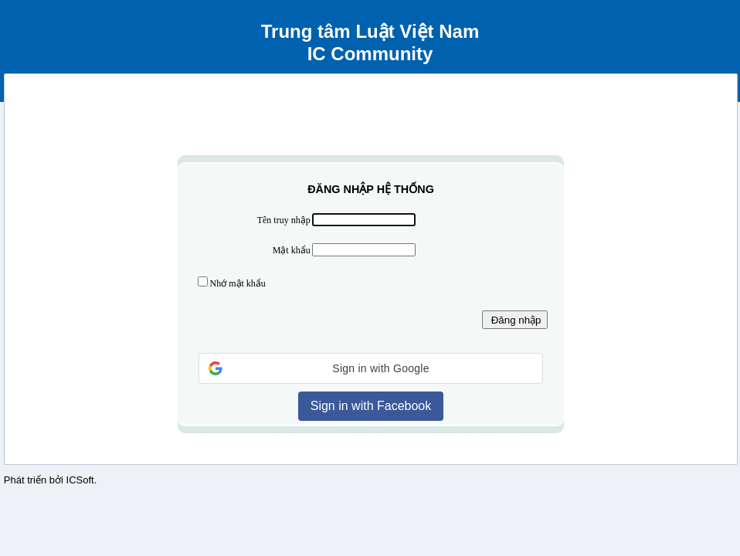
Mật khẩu (292, 250)
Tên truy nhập (284, 220)
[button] (371, 368)
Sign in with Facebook (371, 405)
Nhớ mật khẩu (238, 283)
